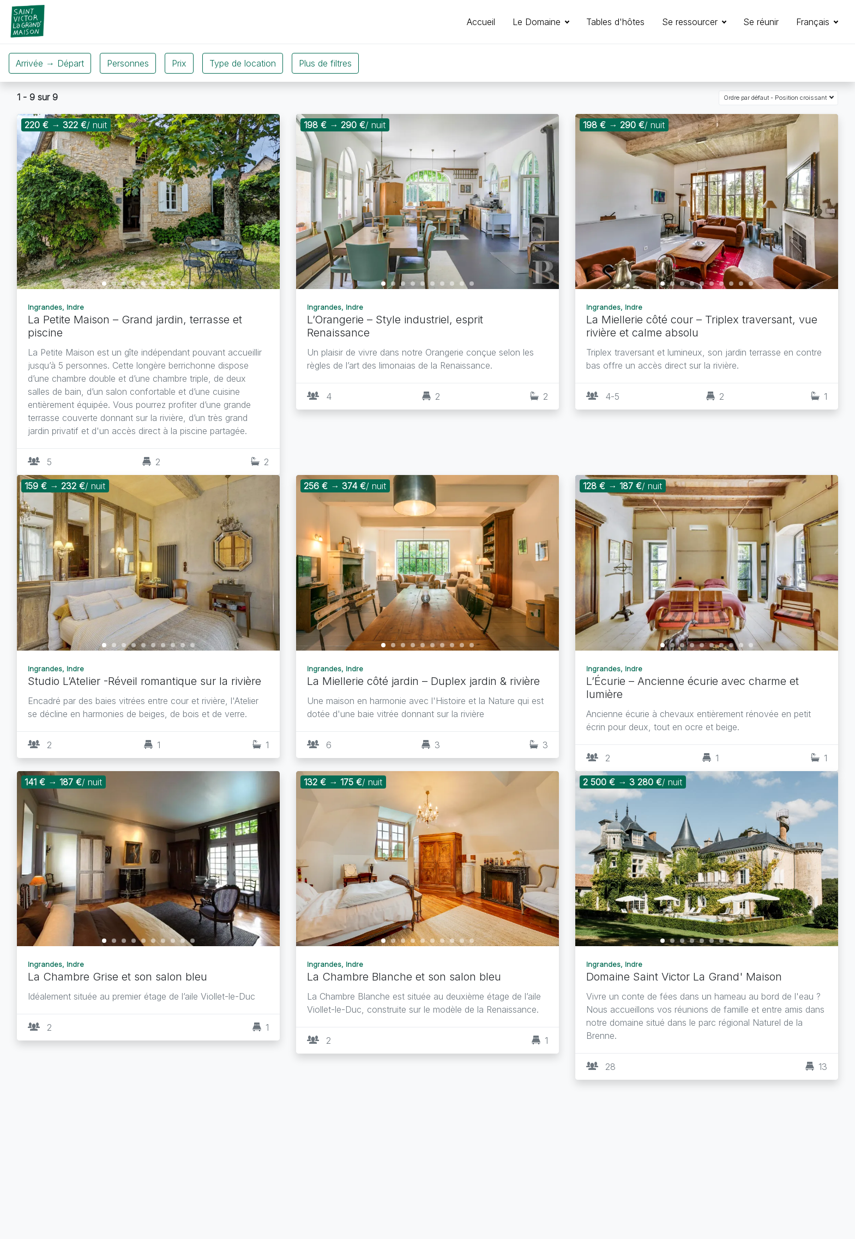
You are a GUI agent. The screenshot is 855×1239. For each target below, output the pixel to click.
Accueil (481, 21)
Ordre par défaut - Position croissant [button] (776, 97)
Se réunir (761, 21)
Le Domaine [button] (538, 21)
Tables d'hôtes (615, 21)
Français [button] (814, 21)
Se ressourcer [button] (691, 21)
